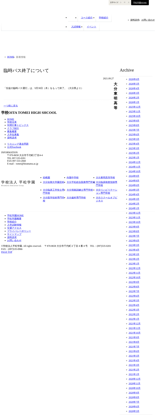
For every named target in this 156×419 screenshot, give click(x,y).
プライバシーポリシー (19, 231)
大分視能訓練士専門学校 (80, 190)
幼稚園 (46, 177)
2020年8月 (134, 397)
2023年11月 (134, 217)
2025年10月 (135, 116)
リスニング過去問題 (18, 144)
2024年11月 (134, 167)
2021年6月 (134, 351)
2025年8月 (134, 125)
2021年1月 (134, 374)
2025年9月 (134, 120)
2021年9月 (134, 337)
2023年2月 (134, 259)
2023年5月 (134, 245)
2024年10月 (135, 171)
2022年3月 (134, 309)
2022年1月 (134, 319)
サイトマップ (14, 234)
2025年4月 (134, 143)
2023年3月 (134, 254)
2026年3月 (134, 93)
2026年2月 (134, 97)
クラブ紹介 (13, 128)
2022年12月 (135, 268)
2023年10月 (135, 222)
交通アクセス (14, 228)
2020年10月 (135, 388)
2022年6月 (134, 296)
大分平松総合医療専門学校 (81, 182)
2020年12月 (135, 379)
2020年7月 (134, 402)
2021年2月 (134, 369)
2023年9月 (134, 226)
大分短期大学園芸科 (53, 182)
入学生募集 (13, 134)
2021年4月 (134, 360)
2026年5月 (134, 84)
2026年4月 (134, 88)
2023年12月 (135, 213)
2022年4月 (134, 305)
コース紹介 (87, 17)
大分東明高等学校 (105, 177)
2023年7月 (134, 236)
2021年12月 (135, 323)
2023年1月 (134, 263)
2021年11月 (134, 328)
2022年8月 (134, 286)
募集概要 (12, 131)
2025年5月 (134, 139)
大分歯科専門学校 (76, 197)
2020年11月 (134, 383)
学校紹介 (103, 17)
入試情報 (76, 26)
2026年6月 (134, 79)
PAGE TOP (6, 252)
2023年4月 (134, 250)
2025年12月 (135, 107)
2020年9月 (134, 392)
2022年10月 (135, 277)
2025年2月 (134, 153)
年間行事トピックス (18, 125)
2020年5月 (134, 411)
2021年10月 (135, 333)
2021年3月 (134, 365)
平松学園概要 (14, 218)
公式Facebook (14, 147)
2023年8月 (134, 231)
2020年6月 (134, 406)
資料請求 (12, 137)
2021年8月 (134, 342)
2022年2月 (134, 314)
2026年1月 (134, 102)
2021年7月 (134, 346)
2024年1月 (134, 208)
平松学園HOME (140, 2)
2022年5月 (134, 300)
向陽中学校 (73, 177)
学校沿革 (12, 122)
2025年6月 (134, 134)
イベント (91, 26)
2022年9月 (134, 282)
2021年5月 (134, 356)
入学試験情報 (14, 225)
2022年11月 (134, 273)
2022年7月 (134, 291)
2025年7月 (134, 130)
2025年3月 (134, 148)
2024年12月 (135, 162)
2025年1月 (134, 157)
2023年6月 (134, 240)
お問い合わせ (14, 240)
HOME (73, 17)
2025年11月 (134, 111)
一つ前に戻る (11, 105)
